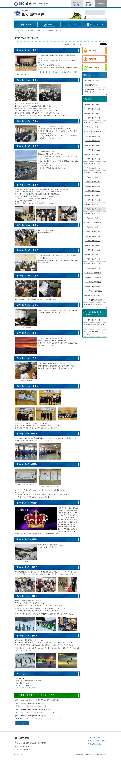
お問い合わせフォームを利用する (27, 688)
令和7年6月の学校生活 (92, 145)
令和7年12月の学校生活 (93, 122)
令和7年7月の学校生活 (92, 141)
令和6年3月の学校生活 (92, 204)
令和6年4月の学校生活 (92, 200)
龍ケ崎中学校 (33, 14)
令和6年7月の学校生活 (92, 186)
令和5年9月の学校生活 (92, 232)
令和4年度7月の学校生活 (93, 291)
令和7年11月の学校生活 (93, 127)
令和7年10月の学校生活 (93, 132)
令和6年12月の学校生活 (93, 172)
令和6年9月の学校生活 (92, 182)
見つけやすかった (23, 718)
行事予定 (72, 24)
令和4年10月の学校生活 (93, 282)
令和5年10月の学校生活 (93, 227)
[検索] (93, 12)
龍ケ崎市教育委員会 (92, 85)
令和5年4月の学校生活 (92, 254)
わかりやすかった (23, 712)
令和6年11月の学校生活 (93, 177)
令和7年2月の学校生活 (92, 163)
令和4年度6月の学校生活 (93, 295)
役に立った (21, 706)
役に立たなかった (51, 706)
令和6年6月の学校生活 (92, 191)
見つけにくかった (55, 718)
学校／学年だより (95, 24)
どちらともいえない (35, 706)
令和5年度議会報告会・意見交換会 (94, 326)
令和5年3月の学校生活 (92, 259)
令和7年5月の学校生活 (92, 150)
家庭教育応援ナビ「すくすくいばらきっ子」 (95, 90)
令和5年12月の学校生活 (93, 218)
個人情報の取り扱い (96, 744)
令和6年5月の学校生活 (92, 195)
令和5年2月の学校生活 (92, 263)
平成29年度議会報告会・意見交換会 (95, 333)
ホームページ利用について (98, 737)
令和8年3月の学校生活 (92, 109)
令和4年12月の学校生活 (93, 273)
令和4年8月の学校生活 (92, 286)
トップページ (19, 30)
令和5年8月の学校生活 (92, 236)
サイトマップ (19, 754)
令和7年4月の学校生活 (92, 154)
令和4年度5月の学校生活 (93, 300)
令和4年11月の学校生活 (93, 277)
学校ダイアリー (40, 30)
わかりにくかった (55, 712)
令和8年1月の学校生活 (92, 118)
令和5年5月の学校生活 (92, 250)
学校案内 (25, 24)
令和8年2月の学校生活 (92, 113)
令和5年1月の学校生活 (92, 268)
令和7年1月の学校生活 (92, 168)
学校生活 (49, 24)
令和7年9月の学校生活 (92, 136)
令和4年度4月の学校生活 (93, 304)
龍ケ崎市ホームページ (92, 80)
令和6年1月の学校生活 (92, 213)
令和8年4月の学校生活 (92, 104)
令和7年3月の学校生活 (92, 159)
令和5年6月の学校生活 (92, 245)
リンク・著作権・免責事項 (98, 741)
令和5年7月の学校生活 (92, 241)
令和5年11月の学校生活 (93, 223)
